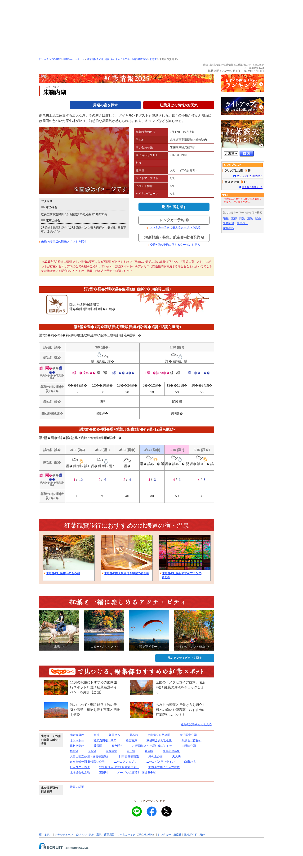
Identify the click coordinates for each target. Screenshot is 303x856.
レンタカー (164, 834)
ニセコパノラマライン (160, 761)
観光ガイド (190, 834)
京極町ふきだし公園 (159, 740)
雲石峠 (133, 735)
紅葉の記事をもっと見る (196, 724)
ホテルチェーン (64, 834)
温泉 (250, 218)
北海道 (153, 59)
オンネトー (77, 740)
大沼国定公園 (188, 735)
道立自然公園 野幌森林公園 (87, 761)
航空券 (177, 834)
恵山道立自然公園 (158, 735)
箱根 (226, 218)
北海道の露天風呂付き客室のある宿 (126, 573)
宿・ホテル (45, 834)
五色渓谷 (117, 745)
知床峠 (149, 751)
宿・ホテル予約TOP (50, 59)
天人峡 (176, 756)
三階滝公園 (189, 745)
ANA (150, 834)
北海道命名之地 (80, 772)
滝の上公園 (155, 756)
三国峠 (103, 772)
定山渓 (131, 751)
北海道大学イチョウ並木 (164, 767)
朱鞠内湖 (111, 751)
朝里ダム (114, 735)
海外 (202, 834)
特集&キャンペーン (73, 59)
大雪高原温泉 (171, 751)
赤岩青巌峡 (77, 735)
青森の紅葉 (77, 786)
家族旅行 (228, 228)
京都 (234, 218)
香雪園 (98, 745)
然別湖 (74, 751)
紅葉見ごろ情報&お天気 (179, 105)
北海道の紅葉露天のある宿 (63, 573)
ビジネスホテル (85, 834)
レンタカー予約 (174, 220)
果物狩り (228, 223)
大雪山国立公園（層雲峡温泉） (90, 756)
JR (139, 834)
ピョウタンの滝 (80, 767)
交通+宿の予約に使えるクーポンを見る (175, 244)
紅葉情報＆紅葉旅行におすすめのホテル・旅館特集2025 (117, 59)
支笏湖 (92, 751)
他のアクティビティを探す (185, 658)
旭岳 (96, 735)
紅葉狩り (242, 223)
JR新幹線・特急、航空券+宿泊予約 (174, 237)
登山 (258, 218)
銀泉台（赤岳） (191, 740)
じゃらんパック (126, 834)
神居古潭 (131, 740)
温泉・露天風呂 (105, 834)
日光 (242, 218)
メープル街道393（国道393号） (137, 772)
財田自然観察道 (129, 756)
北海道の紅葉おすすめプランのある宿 (181, 575)
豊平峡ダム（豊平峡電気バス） (119, 767)
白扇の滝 (190, 761)
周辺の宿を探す (105, 105)
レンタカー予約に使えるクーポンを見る (175, 227)
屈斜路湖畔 (77, 745)
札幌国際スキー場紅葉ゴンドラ (152, 745)
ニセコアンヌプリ (125, 761)
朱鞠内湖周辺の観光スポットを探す (64, 241)
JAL (144, 834)
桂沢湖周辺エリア (105, 740)
